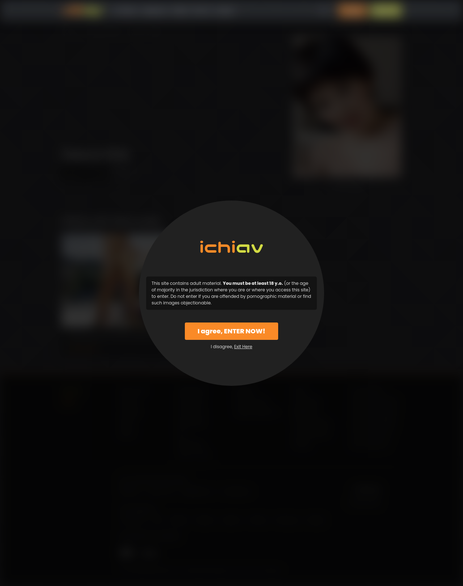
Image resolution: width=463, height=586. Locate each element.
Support (225, 10)
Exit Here (243, 346)
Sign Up (386, 11)
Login (352, 11)
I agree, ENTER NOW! (231, 331)
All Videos (125, 10)
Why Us (202, 10)
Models (179, 10)
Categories (154, 10)
